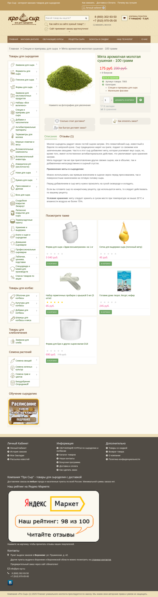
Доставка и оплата (68, 466)
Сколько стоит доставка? (70, 121)
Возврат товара (116, 451)
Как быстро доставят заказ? (69, 127)
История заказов (18, 451)
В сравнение (110, 109)
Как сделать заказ (68, 470)
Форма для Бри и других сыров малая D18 (67, 344)
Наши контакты (66, 458)
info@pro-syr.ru (18, 569)
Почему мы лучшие (127, 3)
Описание (50, 136)
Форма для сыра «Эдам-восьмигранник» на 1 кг (69, 247)
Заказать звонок (102, 25)
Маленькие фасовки (118, 90)
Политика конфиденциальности (124, 459)
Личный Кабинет (18, 448)
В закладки (109, 106)
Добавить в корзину (124, 100)
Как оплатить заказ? (125, 121)
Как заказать (88, 3)
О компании (114, 455)
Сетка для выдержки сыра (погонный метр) (120, 247)
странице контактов (101, 559)
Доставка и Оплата (106, 3)
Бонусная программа (69, 462)
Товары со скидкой (118, 448)
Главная (14, 48)
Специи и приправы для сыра (40, 48)
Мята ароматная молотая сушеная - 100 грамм (89, 48)
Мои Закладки (17, 455)
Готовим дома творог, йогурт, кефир (117, 295)
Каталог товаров (67, 454)
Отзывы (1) (67, 136)
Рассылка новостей (19, 459)
